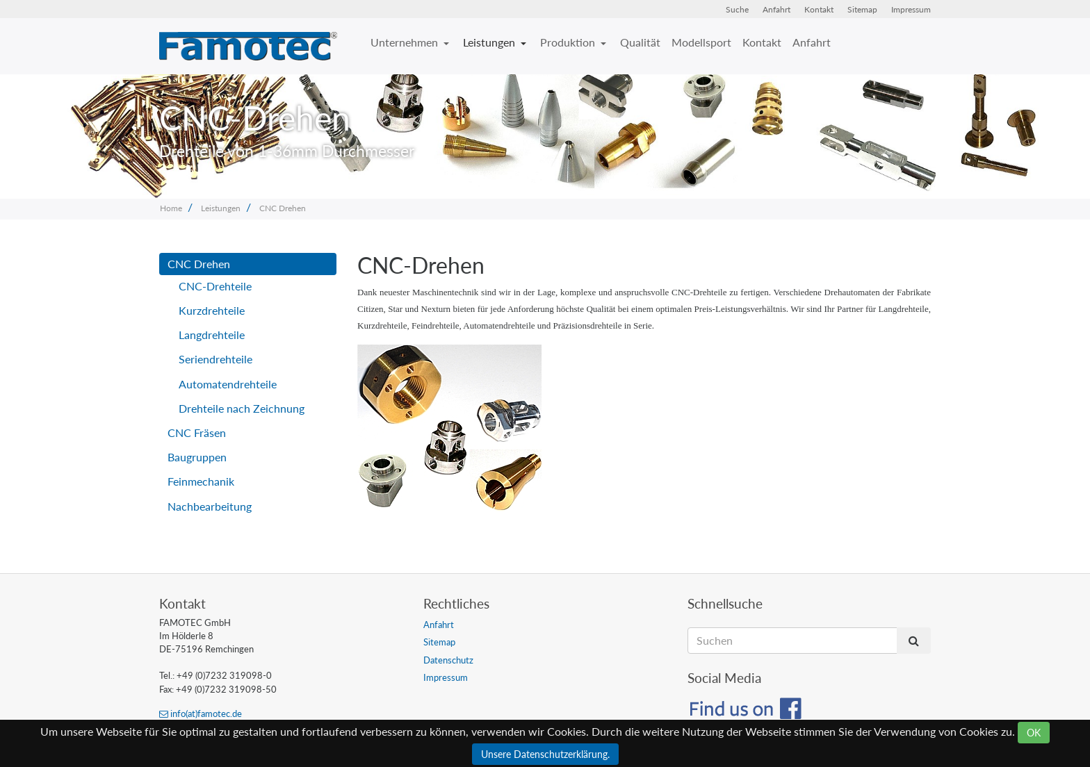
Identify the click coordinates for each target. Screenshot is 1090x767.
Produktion (569, 42)
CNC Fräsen (197, 432)
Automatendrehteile (228, 383)
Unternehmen (406, 42)
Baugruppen (197, 456)
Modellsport (701, 42)
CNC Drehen (282, 208)
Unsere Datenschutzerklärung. (545, 754)
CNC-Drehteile (215, 285)
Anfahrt (776, 9)
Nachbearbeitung (210, 506)
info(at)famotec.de (200, 713)
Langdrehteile (212, 334)
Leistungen (490, 42)
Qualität (640, 42)
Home (171, 208)
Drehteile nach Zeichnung (241, 408)
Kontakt (818, 9)
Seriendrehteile (215, 358)
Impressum (911, 9)
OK (1034, 733)
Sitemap (862, 9)
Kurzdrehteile (212, 310)
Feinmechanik (201, 481)
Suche (737, 9)
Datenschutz (448, 660)
